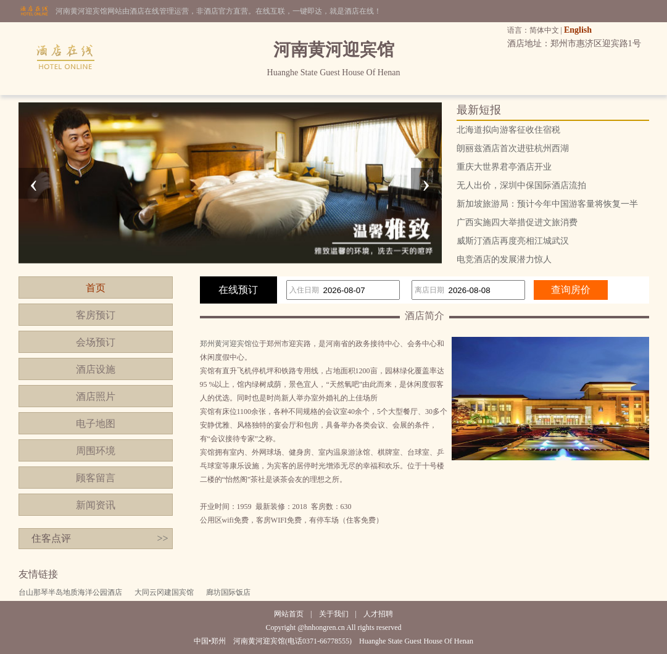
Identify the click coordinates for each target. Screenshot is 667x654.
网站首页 (289, 614)
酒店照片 (95, 396)
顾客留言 (95, 478)
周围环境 (95, 450)
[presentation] (34, 183)
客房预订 (95, 315)
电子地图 (95, 423)
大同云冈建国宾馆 (164, 592)
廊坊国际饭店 (228, 592)
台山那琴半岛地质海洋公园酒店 (70, 592)
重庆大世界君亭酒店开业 (504, 167)
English (578, 30)
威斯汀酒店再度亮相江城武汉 (513, 241)
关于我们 (334, 614)
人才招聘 (378, 614)
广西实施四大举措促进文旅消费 (517, 222)
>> (162, 538)
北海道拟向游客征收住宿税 (508, 130)
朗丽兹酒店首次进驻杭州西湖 (513, 148)
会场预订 (95, 342)
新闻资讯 (95, 505)
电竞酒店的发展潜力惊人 (504, 259)
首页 (96, 288)
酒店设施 (95, 369)
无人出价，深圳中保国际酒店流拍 (521, 185)
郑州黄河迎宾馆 (226, 343)
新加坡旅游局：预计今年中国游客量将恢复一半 (547, 204)
